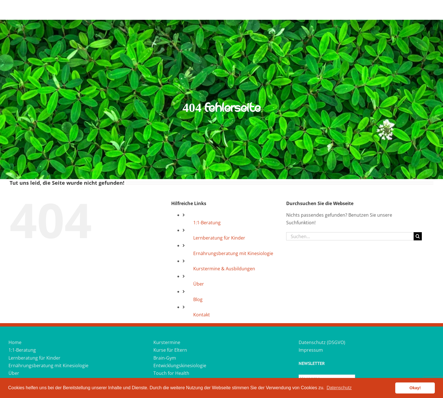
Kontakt (201, 315)
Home (14, 342)
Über (198, 284)
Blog (198, 299)
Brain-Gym (164, 358)
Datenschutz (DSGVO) (322, 342)
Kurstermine (166, 342)
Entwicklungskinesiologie (179, 365)
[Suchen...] (350, 236)
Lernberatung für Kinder (219, 238)
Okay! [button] (415, 388)
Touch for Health (171, 373)
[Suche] (418, 236)
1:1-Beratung (207, 222)
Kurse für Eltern (170, 350)
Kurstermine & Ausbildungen (224, 269)
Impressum (311, 350)
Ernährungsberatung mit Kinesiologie (233, 253)
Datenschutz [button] (339, 387)
